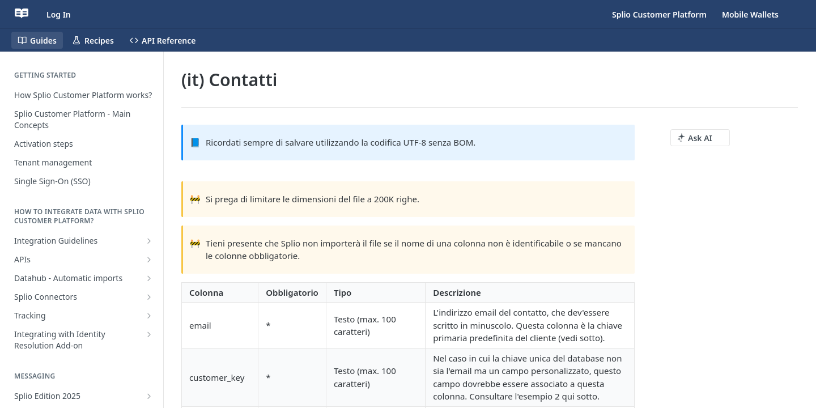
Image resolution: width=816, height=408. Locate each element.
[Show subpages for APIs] (149, 259)
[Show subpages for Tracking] (149, 315)
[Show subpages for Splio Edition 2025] (149, 396)
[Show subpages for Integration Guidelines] (149, 240)
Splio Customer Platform (659, 14)
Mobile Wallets (750, 14)
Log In (58, 14)
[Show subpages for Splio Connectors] (149, 296)
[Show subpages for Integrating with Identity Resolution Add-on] (149, 334)
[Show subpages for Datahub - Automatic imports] (149, 278)
